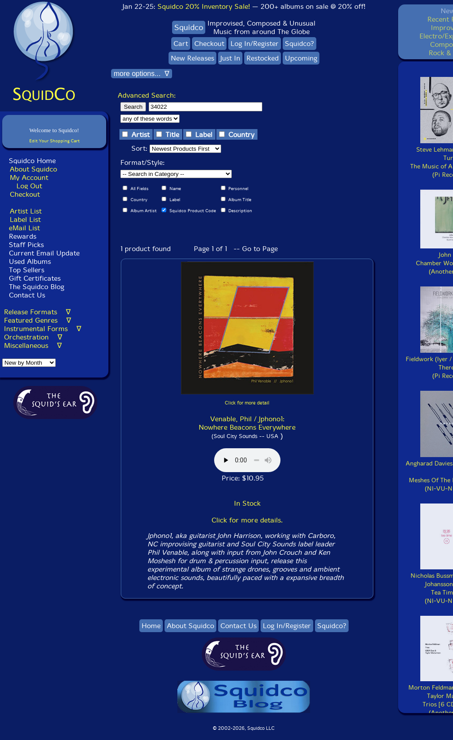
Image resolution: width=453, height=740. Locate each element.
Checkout (25, 194)
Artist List (26, 211)
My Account (29, 177)
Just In (230, 58)
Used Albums (30, 261)
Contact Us (26, 295)
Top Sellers (26, 270)
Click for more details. (247, 520)
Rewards (22, 236)
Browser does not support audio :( (247, 460)
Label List (25, 219)
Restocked (262, 58)
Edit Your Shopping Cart (54, 140)
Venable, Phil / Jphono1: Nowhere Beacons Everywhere (247, 423)
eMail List (24, 228)
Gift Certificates (35, 278)
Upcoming (301, 58)
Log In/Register (254, 43)
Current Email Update (43, 253)
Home (151, 626)
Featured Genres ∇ (37, 320)
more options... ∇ (141, 73)
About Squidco (33, 169)
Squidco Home (32, 160)
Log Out (29, 186)
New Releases (192, 58)
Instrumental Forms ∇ (42, 328)
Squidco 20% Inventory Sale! (203, 6)
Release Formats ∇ (37, 312)
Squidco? (299, 43)
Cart (180, 43)
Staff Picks (26, 244)
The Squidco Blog (36, 286)
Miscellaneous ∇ (33, 345)
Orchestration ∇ (33, 337)
